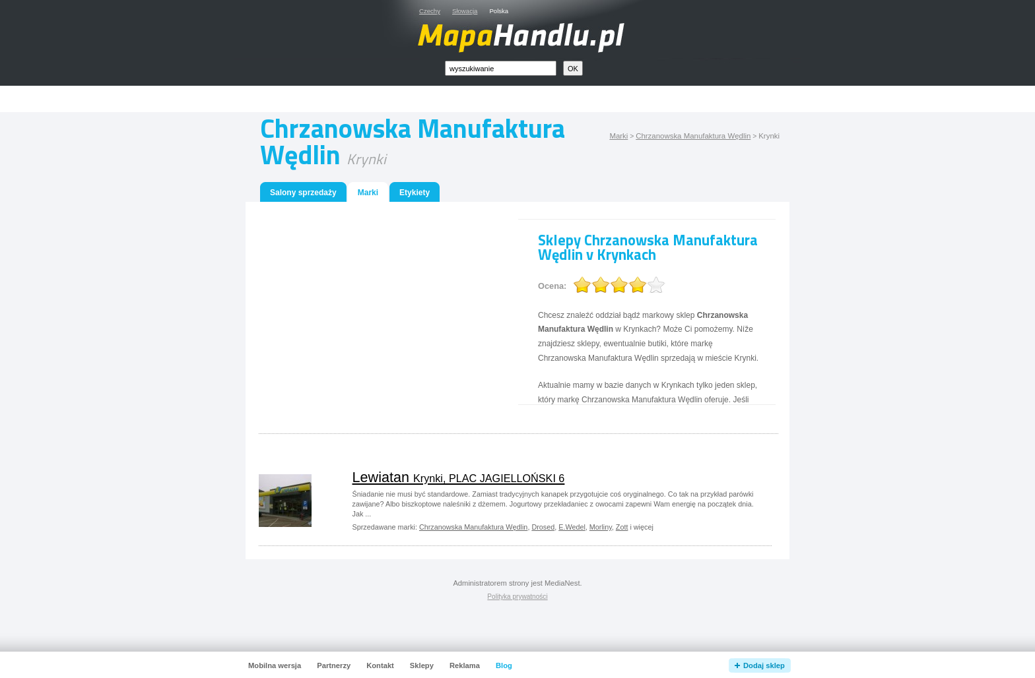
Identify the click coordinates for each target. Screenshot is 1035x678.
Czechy (429, 11)
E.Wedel (571, 527)
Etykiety (414, 192)
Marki (618, 136)
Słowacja (464, 11)
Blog (504, 665)
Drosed (542, 527)
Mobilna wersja (274, 665)
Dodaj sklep (764, 665)
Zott (622, 527)
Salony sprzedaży (303, 192)
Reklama (465, 665)
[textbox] (500, 68)
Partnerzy (334, 665)
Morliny (600, 527)
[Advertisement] (532, 99)
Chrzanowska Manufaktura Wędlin (693, 136)
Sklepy (422, 665)
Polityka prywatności (517, 596)
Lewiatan (458, 477)
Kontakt (380, 665)
